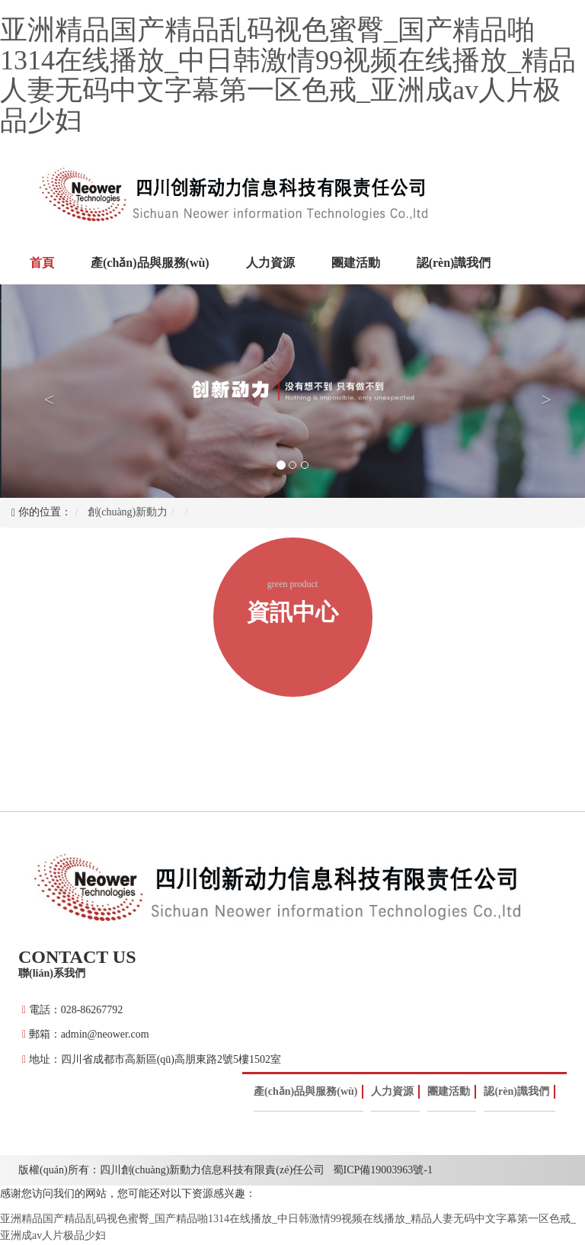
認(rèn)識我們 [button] (454, 262)
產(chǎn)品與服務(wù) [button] (150, 262)
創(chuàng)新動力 (128, 512)
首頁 (46, 262)
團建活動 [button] (355, 262)
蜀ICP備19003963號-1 (383, 1170)
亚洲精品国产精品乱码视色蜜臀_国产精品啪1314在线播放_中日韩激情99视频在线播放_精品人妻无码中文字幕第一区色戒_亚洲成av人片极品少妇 (288, 75)
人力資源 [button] (270, 262)
